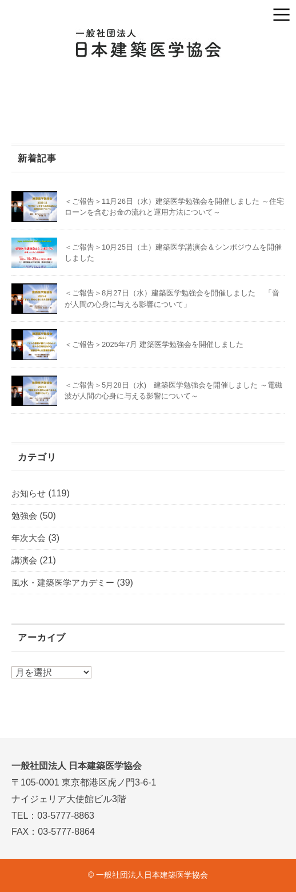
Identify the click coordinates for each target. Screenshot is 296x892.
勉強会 (24, 515)
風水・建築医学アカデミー (62, 582)
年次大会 (28, 538)
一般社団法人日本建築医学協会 (152, 874)
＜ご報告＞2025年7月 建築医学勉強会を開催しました (154, 344)
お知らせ (28, 493)
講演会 (24, 560)
